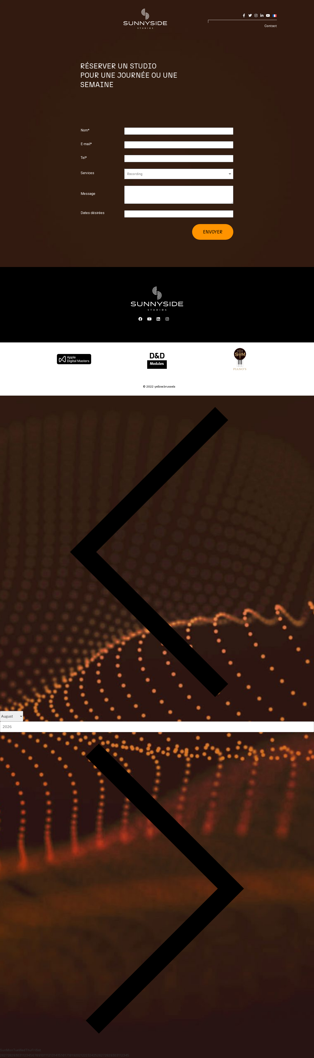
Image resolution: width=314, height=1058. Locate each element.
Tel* (84, 158)
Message (88, 194)
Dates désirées (92, 213)
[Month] (11, 716)
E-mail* (86, 144)
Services (87, 173)
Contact (271, 26)
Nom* (85, 130)
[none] (273, 15)
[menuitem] (273, 15)
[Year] (157, 726)
